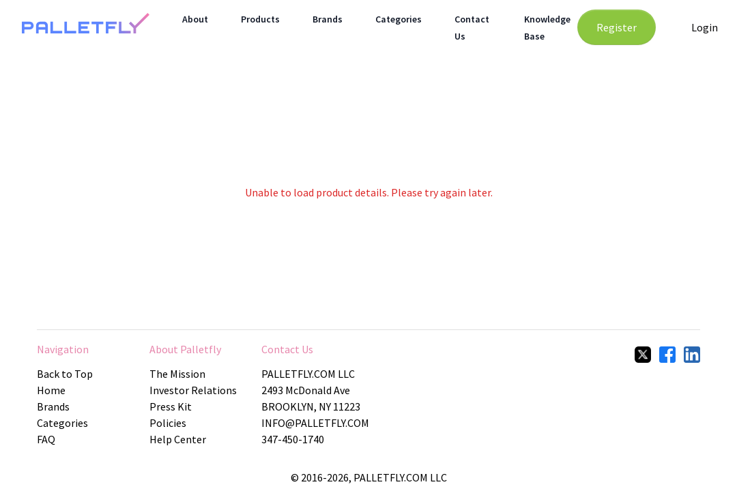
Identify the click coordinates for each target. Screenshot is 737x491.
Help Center (177, 439)
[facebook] (667, 354)
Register (616, 27)
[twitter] (643, 354)
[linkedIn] (692, 354)
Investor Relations (193, 390)
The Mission (177, 374)
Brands (328, 19)
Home (51, 390)
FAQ (46, 439)
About (195, 19)
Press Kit (170, 406)
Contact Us (287, 349)
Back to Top (65, 374)
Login (704, 27)
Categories (398, 19)
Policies (167, 423)
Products (260, 19)
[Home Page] (85, 27)
